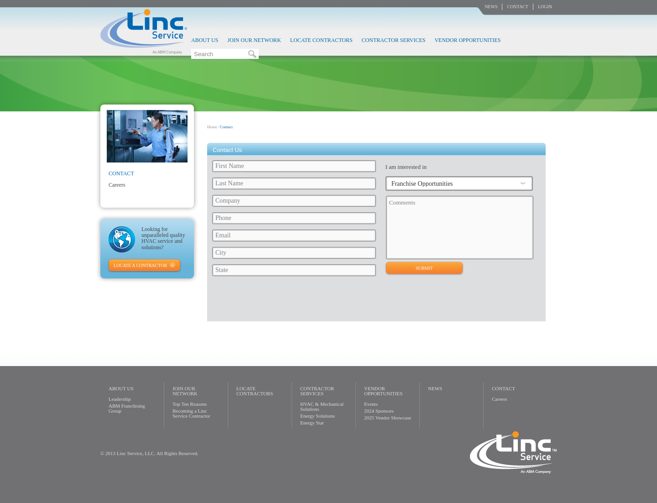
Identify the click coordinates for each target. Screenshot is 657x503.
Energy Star (312, 422)
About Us (204, 40)
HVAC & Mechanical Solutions (322, 406)
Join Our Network (254, 40)
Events (371, 404)
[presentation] (370, 301)
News (491, 6)
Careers (117, 185)
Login (545, 6)
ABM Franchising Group (127, 408)
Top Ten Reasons (189, 404)
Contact (517, 6)
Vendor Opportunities (467, 40)
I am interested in (406, 166)
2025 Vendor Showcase (387, 417)
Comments (459, 227)
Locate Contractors (321, 40)
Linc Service (143, 31)
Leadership (120, 399)
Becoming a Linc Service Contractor (191, 413)
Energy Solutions (317, 416)
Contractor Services (394, 40)
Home (212, 127)
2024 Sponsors (379, 411)
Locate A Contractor (140, 265)
